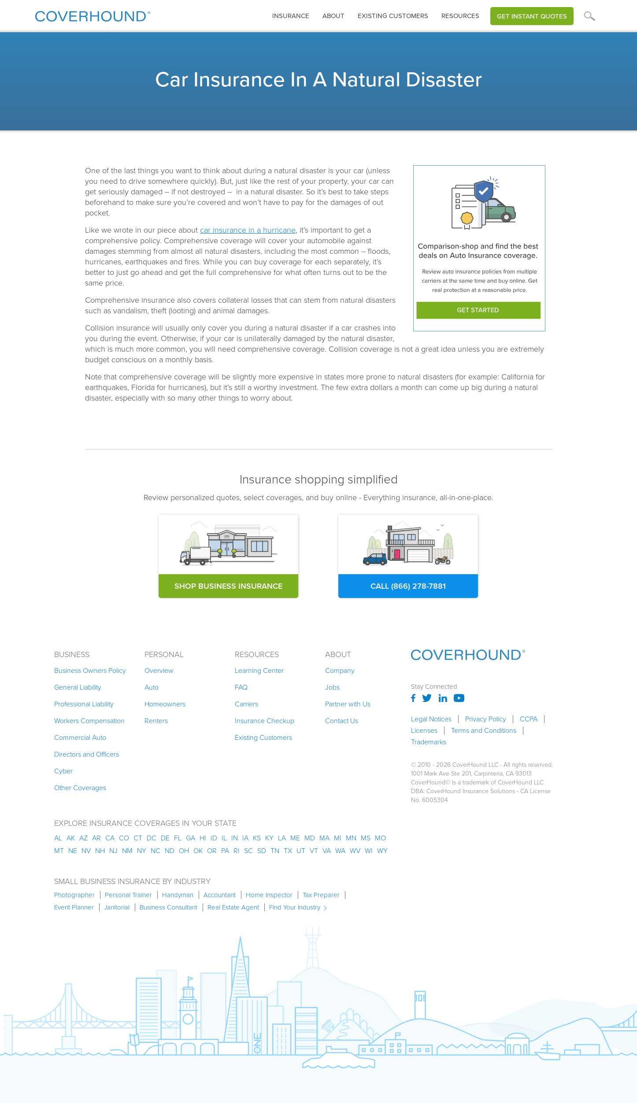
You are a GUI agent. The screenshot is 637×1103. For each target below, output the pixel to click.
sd (261, 851)
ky (269, 838)
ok (198, 851)
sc (248, 851)
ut (300, 851)
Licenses (424, 731)
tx (288, 851)
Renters (156, 721)
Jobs (332, 687)
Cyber (63, 771)
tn (274, 851)
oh (184, 851)
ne (72, 851)
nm (127, 851)
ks (257, 838)
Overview (159, 670)
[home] (92, 14)
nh (100, 851)
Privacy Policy (485, 719)
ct (137, 838)
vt (314, 851)
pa (225, 851)
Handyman (177, 895)
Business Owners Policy (90, 670)
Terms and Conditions (483, 731)
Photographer (74, 895)
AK (71, 838)
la (282, 838)
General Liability (77, 687)
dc (151, 838)
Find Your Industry (294, 907)
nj (113, 851)
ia (245, 838)
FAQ (241, 687)
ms (365, 838)
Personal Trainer (128, 895)
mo (380, 838)
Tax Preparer (321, 895)
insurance (290, 16)
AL (58, 838)
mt (59, 851)
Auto (151, 687)
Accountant (220, 895)
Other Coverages (80, 788)
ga (190, 838)
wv (355, 851)
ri (236, 851)
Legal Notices (431, 719)
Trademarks (428, 742)
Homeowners (164, 704)
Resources (460, 16)
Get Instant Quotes (532, 16)
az (83, 838)
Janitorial (117, 907)
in (234, 838)
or (212, 851)
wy (382, 851)
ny (141, 851)
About (333, 16)
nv (86, 851)
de (165, 838)
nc (155, 851)
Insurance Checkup (264, 721)
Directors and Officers (86, 754)
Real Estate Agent (233, 907)
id (214, 838)
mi (337, 838)
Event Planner (74, 907)
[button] (291, 16)
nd (169, 851)
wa (340, 851)
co (124, 838)
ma (324, 838)
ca (110, 838)
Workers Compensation (89, 721)
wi (369, 851)
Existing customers (393, 16)
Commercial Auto (80, 737)
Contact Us (341, 721)
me (295, 838)
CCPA (528, 719)
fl (177, 838)
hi (203, 838)
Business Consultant (168, 907)
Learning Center (259, 670)
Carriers (246, 704)
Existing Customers (263, 737)
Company (340, 670)
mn (351, 838)
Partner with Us (347, 704)
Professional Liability (84, 704)
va (326, 851)
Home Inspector (269, 895)
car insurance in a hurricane (248, 230)
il (224, 838)
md (309, 838)
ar (96, 838)
